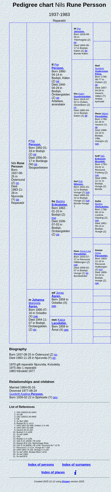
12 (87, 192)
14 (97, 175)
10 (97, 144)
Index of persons (41, 464)
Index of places (53, 472)
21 (55, 397)
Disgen (66, 481)
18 (97, 283)
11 (53, 218)
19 (35, 316)
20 (53, 306)
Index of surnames (76, 464)
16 (75, 265)
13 (87, 201)
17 (101, 269)
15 (97, 220)
